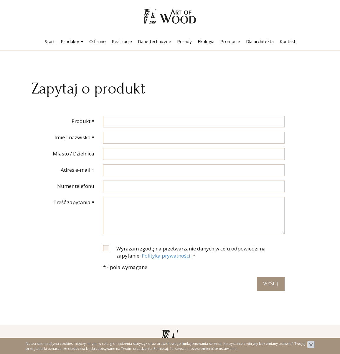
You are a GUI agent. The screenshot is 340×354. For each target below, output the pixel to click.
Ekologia (206, 41)
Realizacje (122, 41)
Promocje (230, 41)
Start (50, 41)
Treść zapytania (73, 202)
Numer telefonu (75, 186)
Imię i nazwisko (74, 137)
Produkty (72, 41)
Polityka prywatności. (167, 255)
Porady (184, 41)
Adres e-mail (77, 169)
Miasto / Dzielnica (73, 153)
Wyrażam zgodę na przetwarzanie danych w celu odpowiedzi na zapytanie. (191, 252)
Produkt (83, 121)
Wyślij (270, 283)
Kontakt (288, 41)
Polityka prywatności (290, 339)
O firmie (97, 41)
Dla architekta (260, 41)
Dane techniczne (154, 41)
